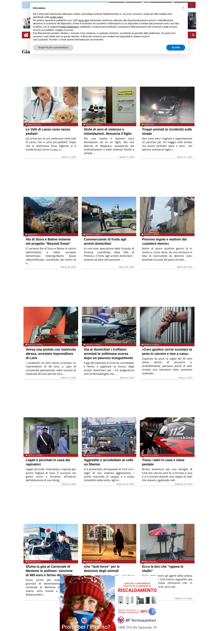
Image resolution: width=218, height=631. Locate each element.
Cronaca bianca (94, 562)
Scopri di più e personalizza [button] (53, 47)
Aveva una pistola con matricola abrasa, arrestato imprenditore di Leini (51, 354)
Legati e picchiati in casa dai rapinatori (48, 462)
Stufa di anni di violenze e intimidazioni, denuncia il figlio (108, 131)
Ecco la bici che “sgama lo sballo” (162, 569)
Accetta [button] (176, 47)
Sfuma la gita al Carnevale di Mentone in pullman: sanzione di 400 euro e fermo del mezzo (49, 571)
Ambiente (148, 124)
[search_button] (193, 35)
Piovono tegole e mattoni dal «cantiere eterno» (164, 241)
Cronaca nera (93, 124)
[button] (183, 8)
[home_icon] (26, 35)
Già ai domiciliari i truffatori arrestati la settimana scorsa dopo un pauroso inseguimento (108, 354)
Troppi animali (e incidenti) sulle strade (167, 131)
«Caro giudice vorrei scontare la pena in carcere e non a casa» (167, 351)
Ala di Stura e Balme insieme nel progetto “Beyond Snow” (48, 241)
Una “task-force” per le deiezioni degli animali (102, 569)
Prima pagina (34, 124)
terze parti (84, 20)
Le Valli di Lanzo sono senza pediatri (48, 131)
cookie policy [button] (56, 17)
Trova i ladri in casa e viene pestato (163, 462)
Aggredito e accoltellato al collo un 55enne (108, 462)
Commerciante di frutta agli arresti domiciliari (105, 241)
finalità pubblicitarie (69, 26)
